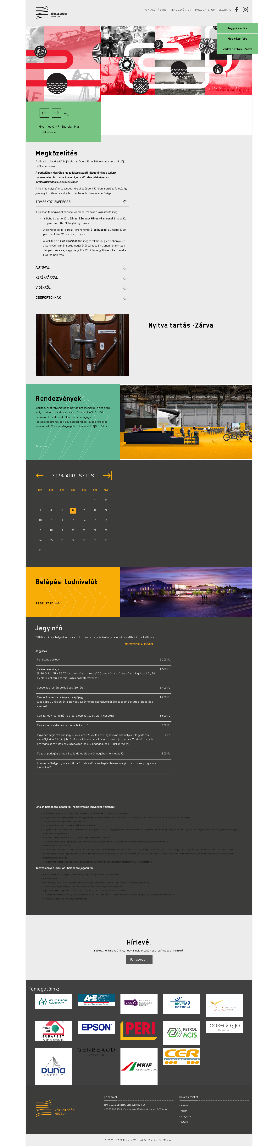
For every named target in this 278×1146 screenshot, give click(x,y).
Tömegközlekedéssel (81, 201)
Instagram (185, 1116)
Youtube (184, 1121)
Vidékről (81, 287)
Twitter (183, 1110)
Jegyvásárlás (237, 28)
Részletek (44, 603)
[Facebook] (238, 9)
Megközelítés (238, 38)
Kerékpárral (81, 277)
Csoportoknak (81, 297)
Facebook (184, 1105)
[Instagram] (247, 9)
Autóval (81, 267)
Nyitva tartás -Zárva (237, 49)
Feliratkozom (139, 959)
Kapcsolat (42, 446)
